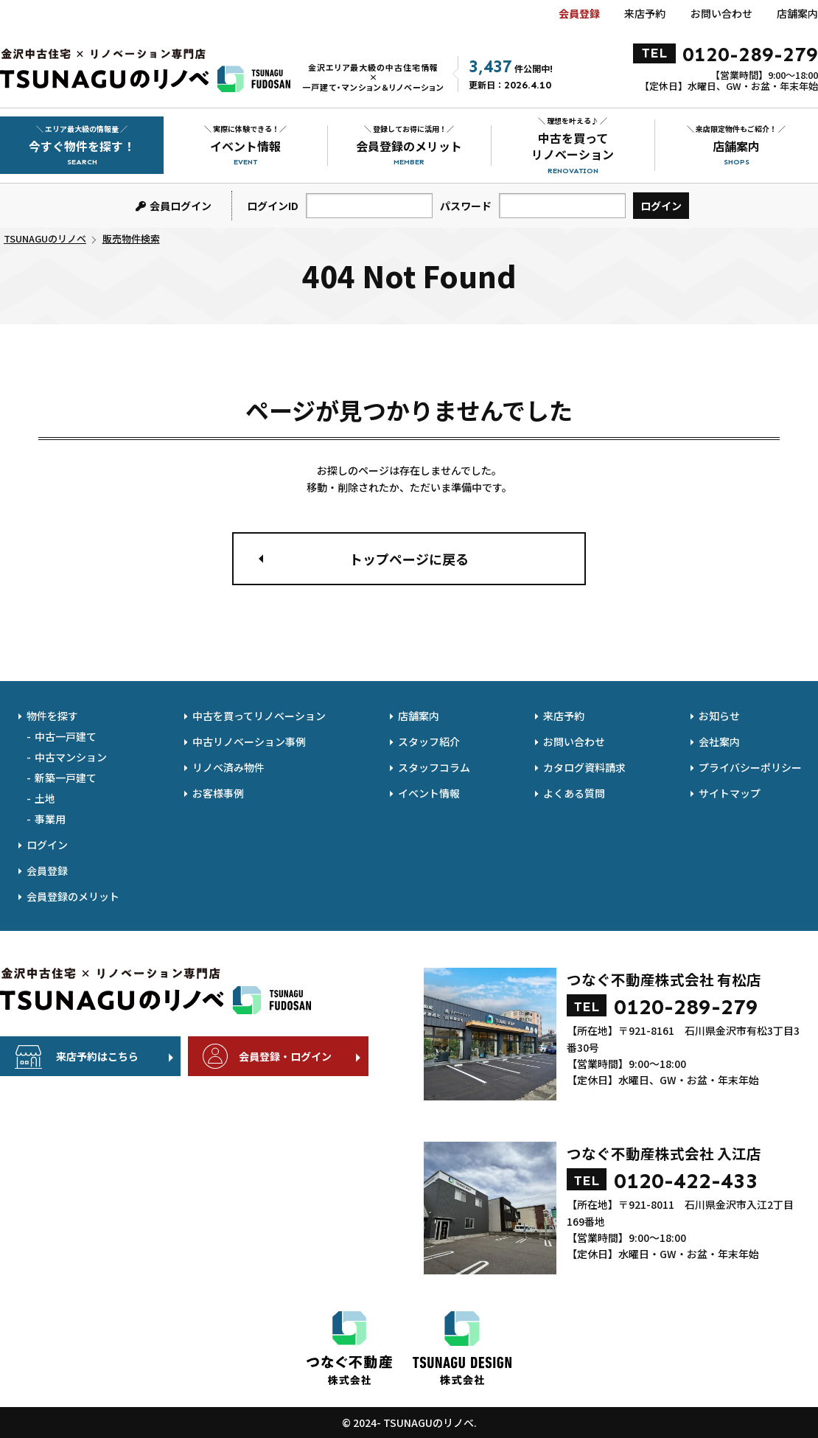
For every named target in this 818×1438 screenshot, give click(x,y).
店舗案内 (797, 13)
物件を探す (52, 715)
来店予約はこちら (97, 1056)
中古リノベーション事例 (249, 741)
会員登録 (579, 13)
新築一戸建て (66, 777)
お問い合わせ (721, 13)
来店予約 (644, 13)
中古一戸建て (66, 736)
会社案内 (719, 741)
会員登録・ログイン (285, 1056)
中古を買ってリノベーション (259, 715)
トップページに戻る (409, 558)
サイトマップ (730, 793)
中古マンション (71, 757)
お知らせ (719, 715)
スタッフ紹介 (429, 741)
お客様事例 (218, 793)
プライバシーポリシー (750, 767)
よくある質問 (574, 793)
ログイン (47, 844)
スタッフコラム (434, 767)
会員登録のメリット (73, 896)
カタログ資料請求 (584, 767)
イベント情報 (429, 793)
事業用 (50, 819)
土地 (45, 798)
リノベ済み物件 (228, 767)
